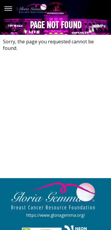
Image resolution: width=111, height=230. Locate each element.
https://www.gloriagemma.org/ (55, 215)
